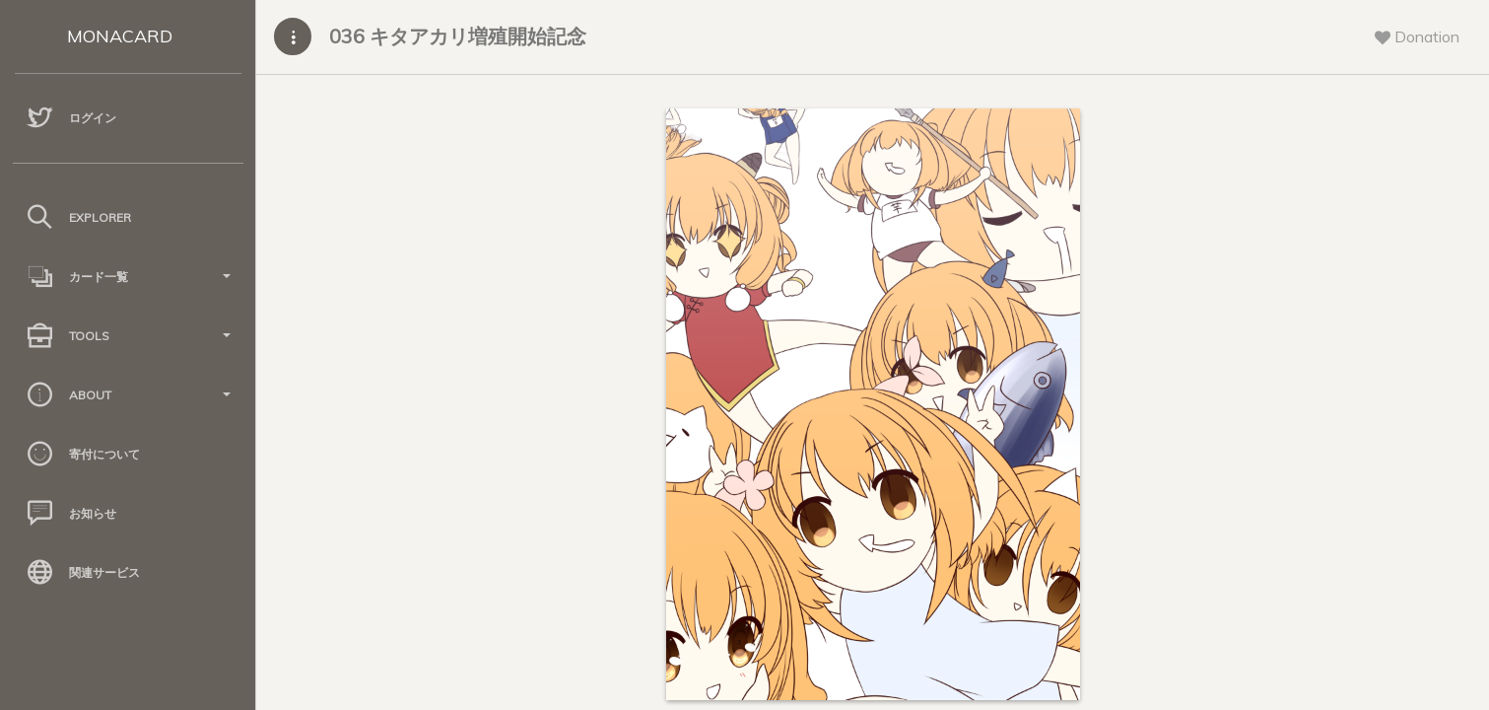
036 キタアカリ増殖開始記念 (457, 36)
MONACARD (119, 36)
